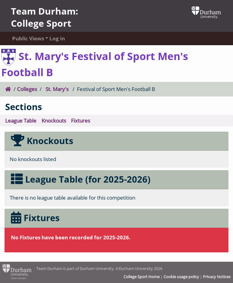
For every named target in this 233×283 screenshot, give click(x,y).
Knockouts (54, 120)
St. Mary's (57, 89)
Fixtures (80, 120)
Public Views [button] (25, 38)
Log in (57, 38)
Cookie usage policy (181, 276)
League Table (20, 120)
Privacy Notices (217, 276)
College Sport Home (141, 276)
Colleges (27, 89)
